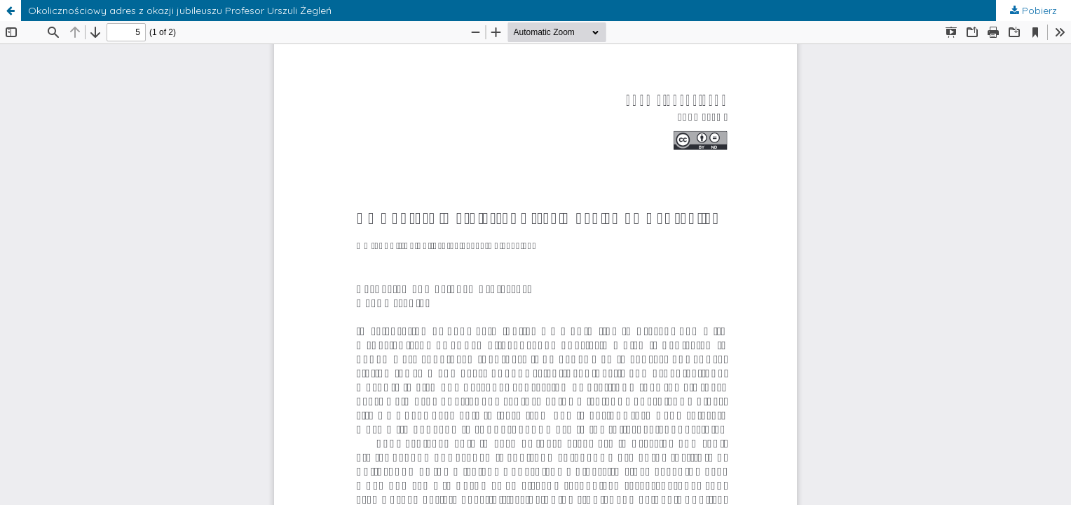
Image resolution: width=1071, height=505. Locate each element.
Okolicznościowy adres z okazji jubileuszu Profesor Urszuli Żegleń (180, 10)
